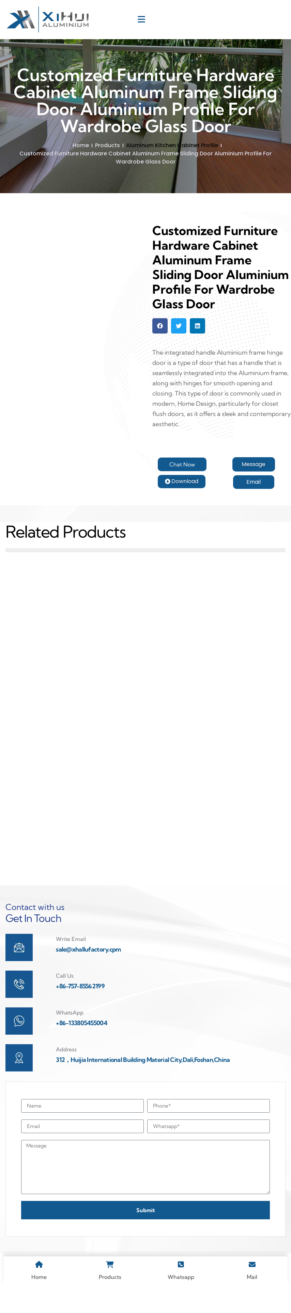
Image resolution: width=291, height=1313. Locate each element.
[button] (160, 326)
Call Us (65, 999)
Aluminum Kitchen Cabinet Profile (172, 145)
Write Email (71, 962)
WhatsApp (69, 1036)
